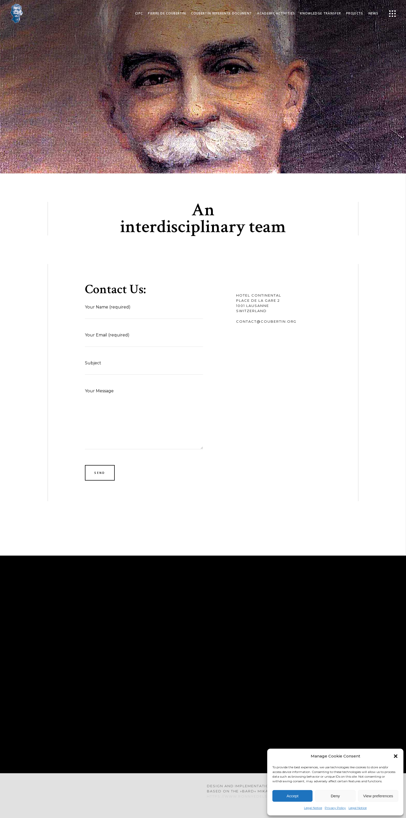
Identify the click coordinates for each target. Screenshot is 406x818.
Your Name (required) (144, 311)
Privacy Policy (335, 808)
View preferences (378, 796)
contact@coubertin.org (266, 321)
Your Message (144, 418)
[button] (395, 756)
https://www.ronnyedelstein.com (247, 796)
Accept (293, 796)
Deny (335, 796)
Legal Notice (313, 808)
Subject (144, 366)
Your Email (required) (144, 339)
